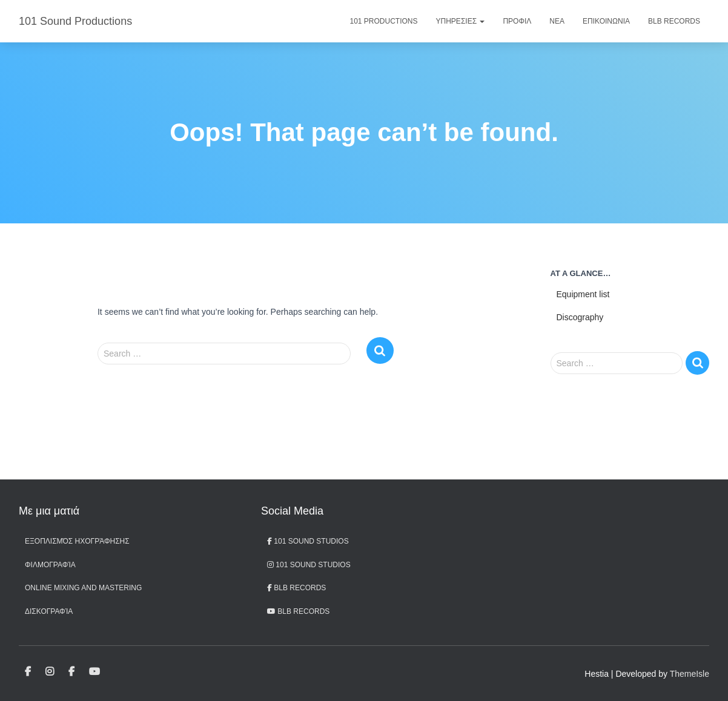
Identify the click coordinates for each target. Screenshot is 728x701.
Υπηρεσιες (460, 21)
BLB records (298, 611)
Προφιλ (517, 21)
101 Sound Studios (308, 541)
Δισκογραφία (49, 611)
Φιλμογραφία (50, 565)
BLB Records (674, 21)
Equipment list (583, 294)
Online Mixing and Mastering (83, 588)
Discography (580, 317)
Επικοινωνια (606, 21)
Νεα (556, 21)
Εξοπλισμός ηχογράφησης (77, 541)
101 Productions (384, 21)
